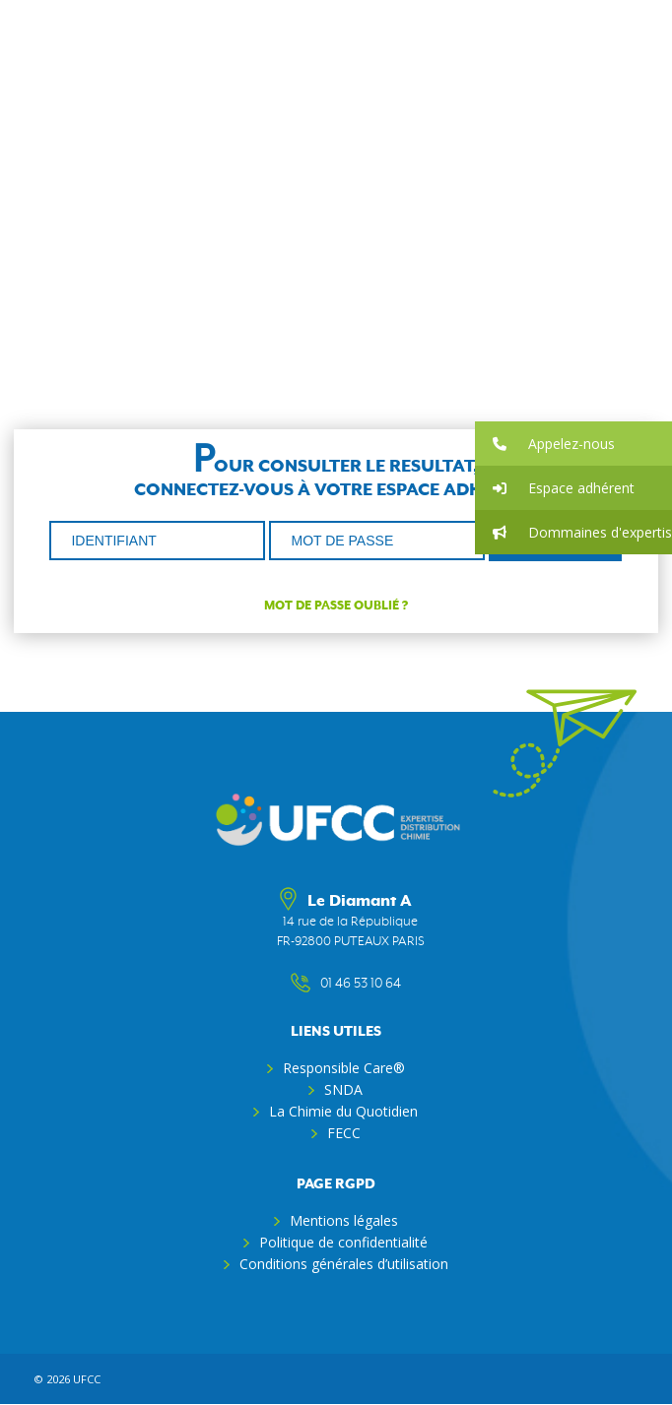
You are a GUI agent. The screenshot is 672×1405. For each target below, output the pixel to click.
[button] (573, 443)
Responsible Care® (344, 1067)
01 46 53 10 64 (351, 983)
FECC (344, 1132)
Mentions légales (344, 1220)
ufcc (87, 1379)
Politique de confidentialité (343, 1242)
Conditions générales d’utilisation (343, 1263)
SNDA (343, 1089)
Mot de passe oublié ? (336, 605)
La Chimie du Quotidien (343, 1111)
